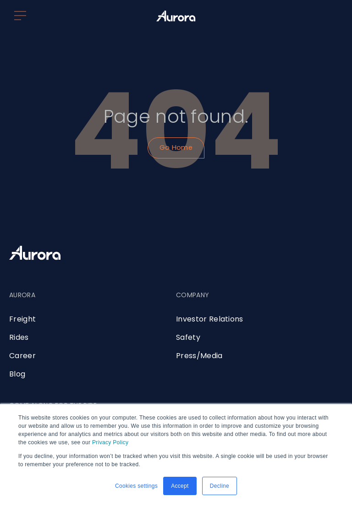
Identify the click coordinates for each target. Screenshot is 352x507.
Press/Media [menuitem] (199, 355)
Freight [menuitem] (22, 319)
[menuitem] (22, 302)
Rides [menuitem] (19, 337)
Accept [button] (180, 486)
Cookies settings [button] (136, 486)
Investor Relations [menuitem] (209, 319)
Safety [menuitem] (188, 337)
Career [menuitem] (22, 355)
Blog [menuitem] (17, 374)
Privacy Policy (110, 442)
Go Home (176, 147)
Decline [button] (219, 486)
